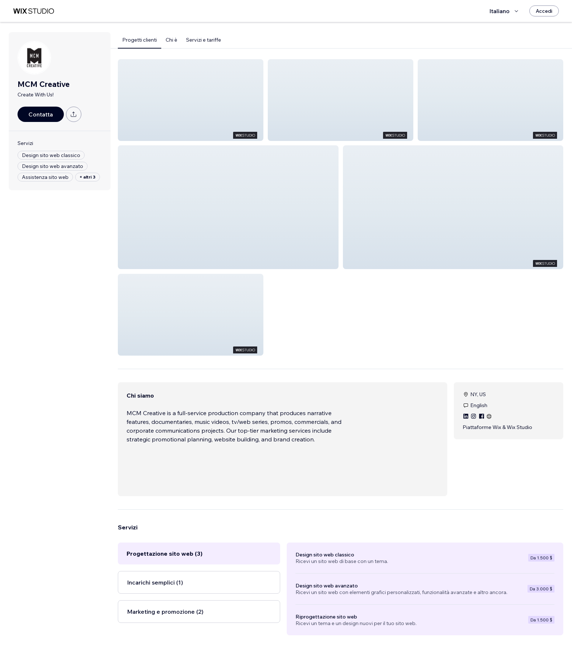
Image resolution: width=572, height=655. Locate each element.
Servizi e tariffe (203, 40)
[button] (190, 100)
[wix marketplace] (33, 11)
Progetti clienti (139, 40)
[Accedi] (544, 10)
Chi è (171, 40)
